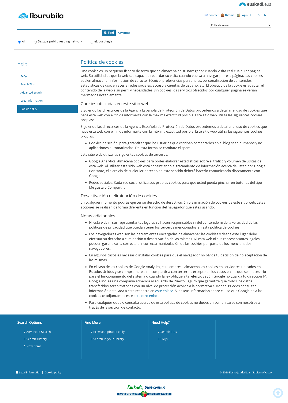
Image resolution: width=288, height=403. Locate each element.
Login (242, 15)
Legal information (31, 100)
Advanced (124, 33)
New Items (33, 346)
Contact (212, 15)
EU (252, 15)
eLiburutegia (103, 41)
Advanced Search (31, 92)
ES (258, 15)
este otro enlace (146, 295)
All (24, 41)
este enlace (164, 291)
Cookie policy (28, 109)
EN (264, 15)
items (227, 15)
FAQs (23, 76)
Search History (36, 339)
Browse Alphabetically (109, 332)
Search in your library (108, 339)
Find (109, 33)
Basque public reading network (60, 41)
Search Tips (27, 84)
